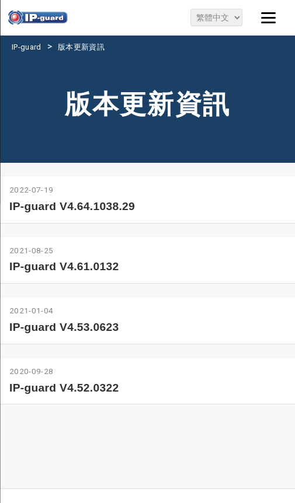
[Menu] (268, 17)
